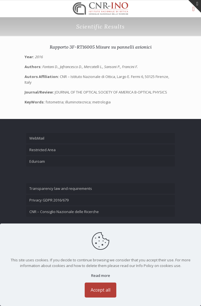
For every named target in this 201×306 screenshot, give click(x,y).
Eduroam (37, 161)
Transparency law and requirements (60, 188)
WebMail (36, 138)
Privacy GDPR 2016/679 (49, 200)
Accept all (100, 290)
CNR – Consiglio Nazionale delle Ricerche (64, 211)
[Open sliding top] (194, 6)
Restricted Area (42, 149)
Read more (100, 275)
